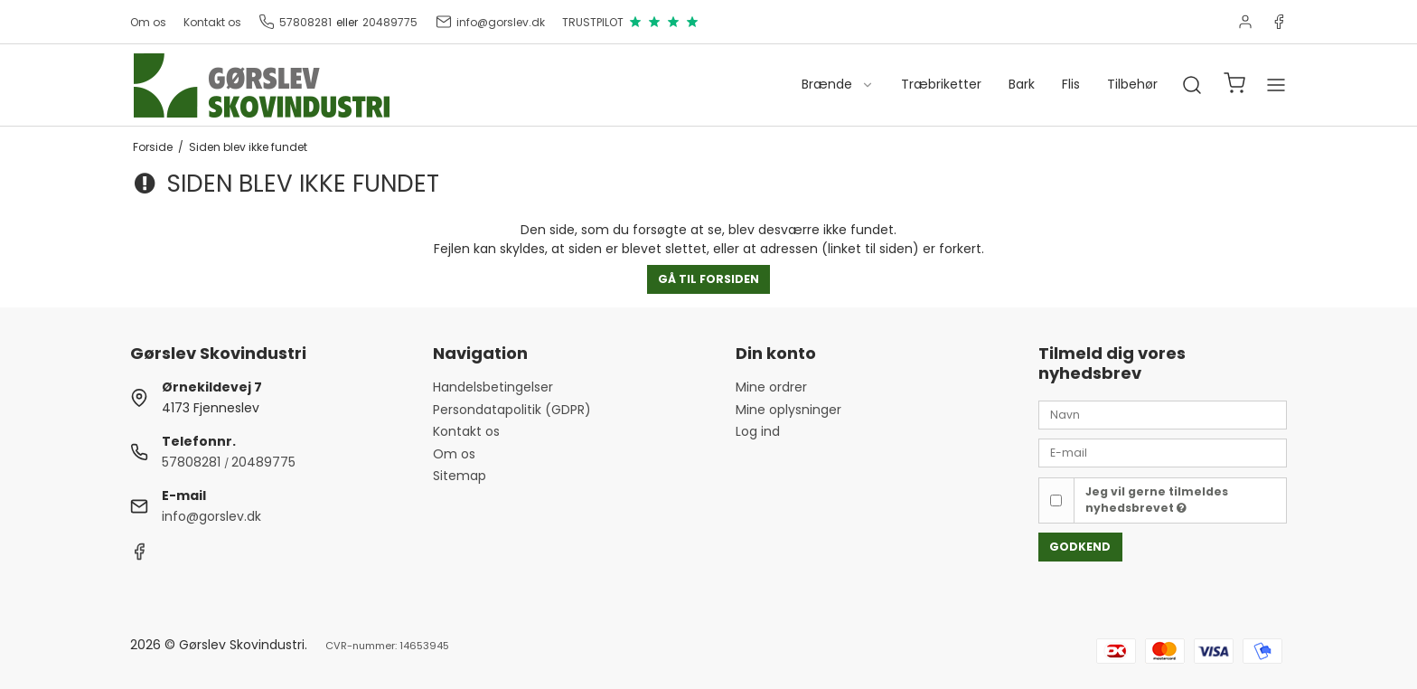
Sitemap (459, 476)
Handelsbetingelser (493, 387)
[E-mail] (1162, 452)
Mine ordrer (771, 387)
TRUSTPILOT (630, 21)
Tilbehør (1132, 84)
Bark (1022, 84)
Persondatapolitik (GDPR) (512, 410)
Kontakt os (212, 22)
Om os (148, 22)
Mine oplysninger (788, 410)
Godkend (1080, 546)
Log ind (758, 431)
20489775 (390, 22)
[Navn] (1162, 414)
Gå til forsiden (708, 279)
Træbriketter (941, 84)
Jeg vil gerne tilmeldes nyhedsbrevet (1156, 499)
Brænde (838, 84)
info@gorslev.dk (490, 22)
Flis (1071, 84)
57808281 (295, 22)
